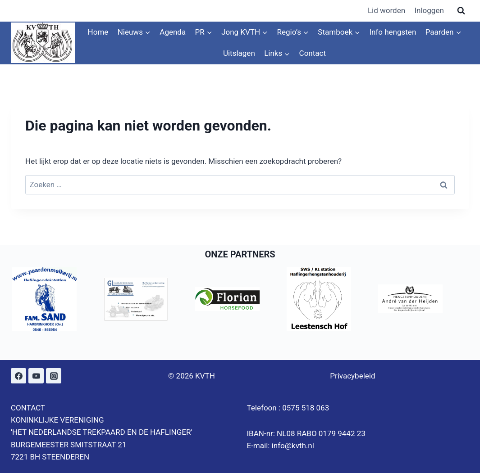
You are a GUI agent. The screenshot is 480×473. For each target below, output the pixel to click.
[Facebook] (18, 375)
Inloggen (428, 10)
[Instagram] (53, 375)
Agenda (173, 31)
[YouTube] (36, 375)
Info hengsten (392, 31)
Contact (312, 53)
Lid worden (386, 10)
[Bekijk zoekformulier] (461, 11)
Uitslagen (239, 53)
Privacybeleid (352, 375)
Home (98, 31)
